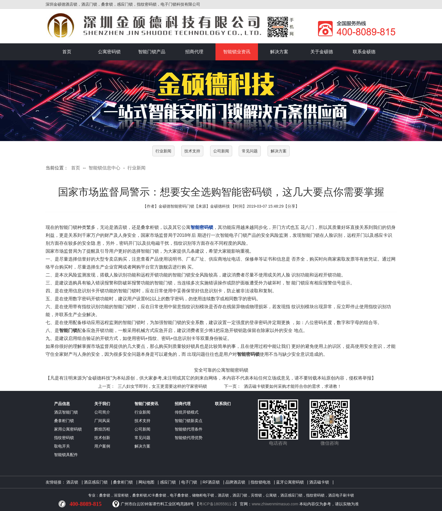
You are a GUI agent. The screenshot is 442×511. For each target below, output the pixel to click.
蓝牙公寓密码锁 (290, 482)
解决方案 (279, 51)
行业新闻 (163, 151)
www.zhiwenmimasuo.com (275, 504)
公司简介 (102, 412)
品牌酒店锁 (235, 482)
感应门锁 (168, 482)
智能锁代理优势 (188, 437)
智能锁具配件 (66, 454)
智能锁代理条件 (188, 429)
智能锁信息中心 (104, 167)
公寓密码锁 (109, 51)
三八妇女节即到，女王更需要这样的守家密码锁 (162, 386)
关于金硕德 (321, 51)
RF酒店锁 (211, 482)
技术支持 (192, 151)
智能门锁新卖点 (188, 420)
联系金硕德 (364, 51)
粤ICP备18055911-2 (217, 504)
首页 (66, 51)
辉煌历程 (102, 429)
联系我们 (223, 403)
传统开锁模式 (186, 412)
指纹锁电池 (260, 482)
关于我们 (102, 403)
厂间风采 (102, 420)
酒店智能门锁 (66, 412)
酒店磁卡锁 (319, 482)
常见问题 (250, 151)
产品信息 (62, 403)
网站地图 (146, 482)
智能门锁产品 (151, 51)
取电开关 (62, 446)
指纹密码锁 (64, 437)
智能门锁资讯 (146, 403)
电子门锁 (189, 482)
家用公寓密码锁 (68, 429)
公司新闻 (221, 151)
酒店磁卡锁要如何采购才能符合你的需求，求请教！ (292, 386)
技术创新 (102, 437)
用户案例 (102, 446)
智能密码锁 (202, 227)
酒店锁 (72, 482)
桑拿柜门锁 (64, 420)
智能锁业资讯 (236, 51)
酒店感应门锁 (96, 482)
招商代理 (194, 51)
